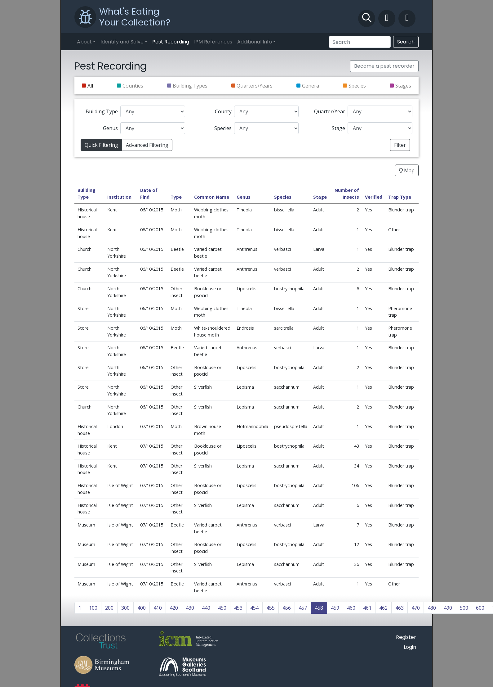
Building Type (102, 111)
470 (415, 607)
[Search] (360, 42)
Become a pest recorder (384, 66)
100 (93, 607)
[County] (266, 111)
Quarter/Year (329, 111)
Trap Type (399, 197)
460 (351, 607)
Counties (132, 85)
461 (367, 607)
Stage (338, 128)
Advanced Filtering (147, 145)
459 (335, 607)
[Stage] (380, 128)
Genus (110, 128)
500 (464, 607)
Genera (310, 85)
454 (254, 607)
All (90, 85)
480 (432, 607)
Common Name (211, 197)
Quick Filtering (101, 145)
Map (407, 170)
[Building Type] (152, 111)
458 (319, 607)
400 (141, 607)
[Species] (266, 128)
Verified (373, 197)
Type (176, 197)
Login (410, 647)
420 (174, 607)
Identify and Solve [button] (122, 41)
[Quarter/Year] (380, 111)
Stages (403, 85)
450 (222, 607)
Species (357, 85)
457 (303, 607)
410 (157, 607)
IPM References (213, 41)
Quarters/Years (255, 85)
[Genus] (152, 128)
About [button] (84, 41)
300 (125, 607)
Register (406, 637)
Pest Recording (170, 41)
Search (406, 41)
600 (480, 607)
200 (109, 607)
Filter (400, 145)
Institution (119, 197)
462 (383, 607)
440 (206, 607)
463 (399, 607)
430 (190, 607)
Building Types (190, 85)
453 (238, 607)
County (223, 111)
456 (286, 607)
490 (448, 607)
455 (270, 607)
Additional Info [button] (254, 41)
